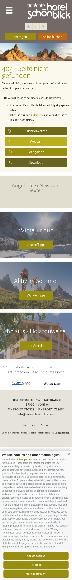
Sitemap (45, 425)
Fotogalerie (36, 152)
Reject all (36, 564)
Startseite (38, 114)
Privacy (23, 432)
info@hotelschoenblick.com (36, 414)
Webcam (36, 141)
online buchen (52, 37)
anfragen (20, 37)
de (28, 26)
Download (36, 162)
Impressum (29, 425)
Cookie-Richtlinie (10, 432)
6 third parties (24, 459)
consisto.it (38, 437)
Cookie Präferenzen (39, 432)
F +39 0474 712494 (51, 409)
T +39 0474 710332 (21, 409)
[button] (69, 454)
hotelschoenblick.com (49, 10)
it (43, 26)
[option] (36, 52)
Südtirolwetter (36, 131)
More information (36, 573)
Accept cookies (36, 555)
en (35, 26)
